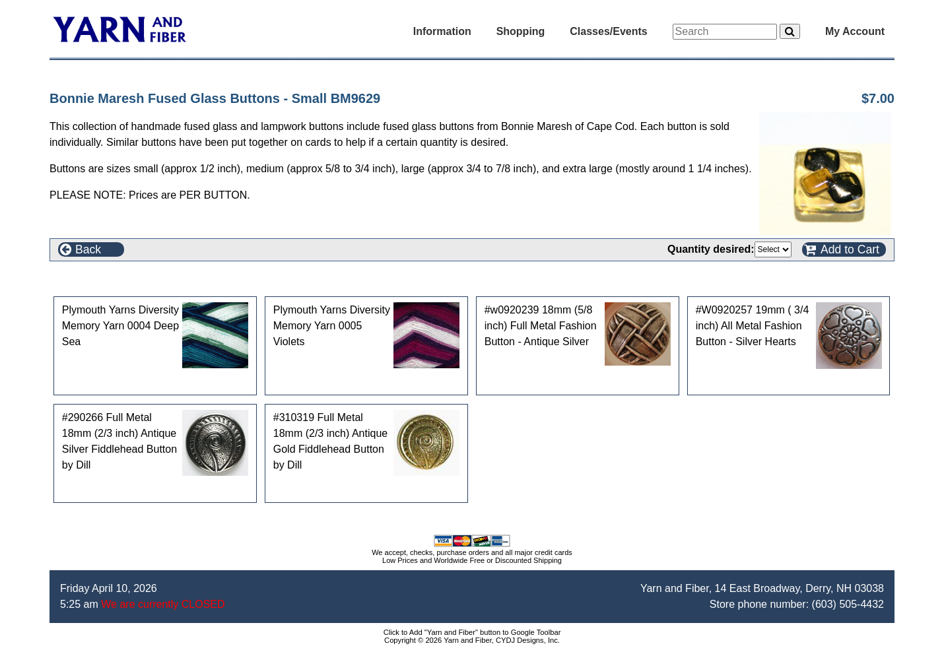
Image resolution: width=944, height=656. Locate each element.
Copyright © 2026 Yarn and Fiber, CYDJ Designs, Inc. (472, 640)
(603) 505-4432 (848, 604)
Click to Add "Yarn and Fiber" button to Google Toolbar (472, 632)
